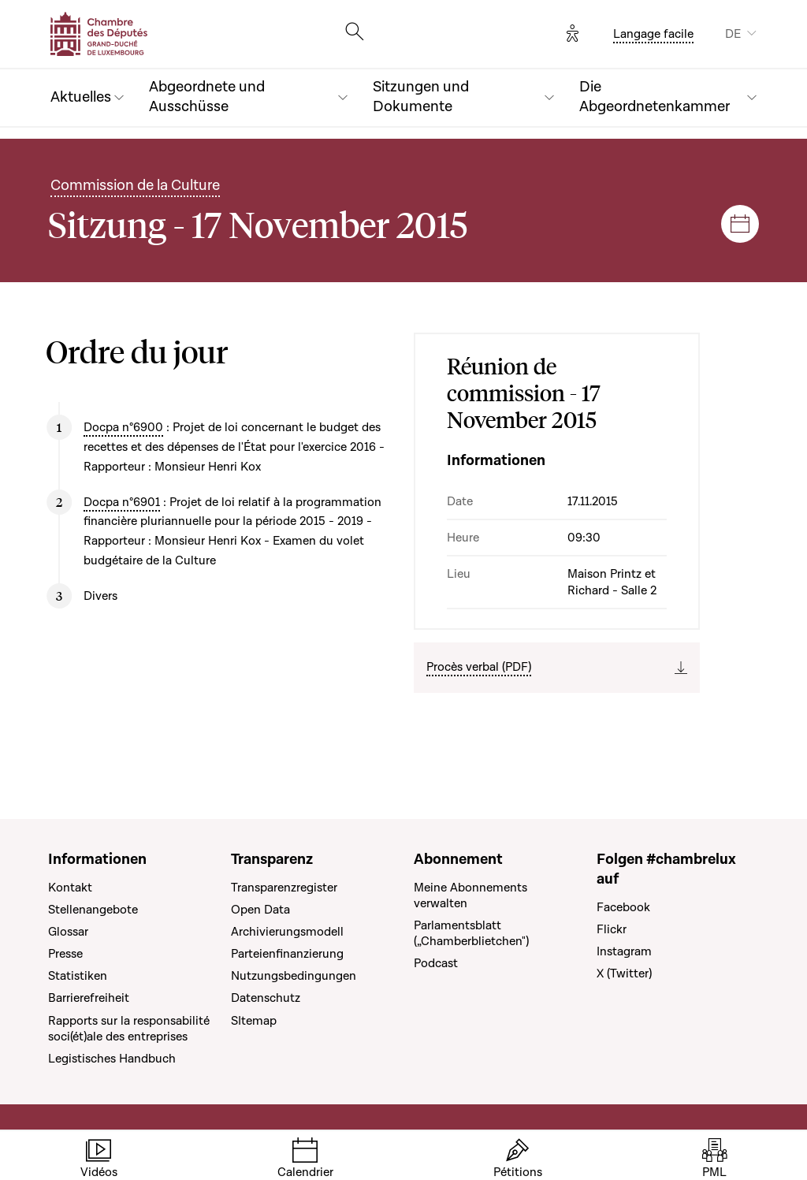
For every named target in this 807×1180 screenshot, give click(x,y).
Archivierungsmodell (287, 932)
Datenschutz (265, 998)
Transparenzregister (284, 887)
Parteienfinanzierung (287, 954)
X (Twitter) (624, 973)
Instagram (624, 951)
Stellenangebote (93, 910)
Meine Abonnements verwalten (470, 895)
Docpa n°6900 (123, 427)
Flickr (612, 929)
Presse (65, 954)
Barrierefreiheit (88, 998)
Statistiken (77, 976)
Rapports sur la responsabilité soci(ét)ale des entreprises (129, 1028)
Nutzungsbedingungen (293, 976)
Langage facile (653, 34)
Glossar (68, 932)
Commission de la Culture (135, 185)
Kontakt (70, 887)
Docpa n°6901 (122, 502)
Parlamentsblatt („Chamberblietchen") (471, 933)
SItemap (254, 1021)
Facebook (623, 907)
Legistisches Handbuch (112, 1058)
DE (733, 34)
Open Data (260, 910)
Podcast (436, 963)
